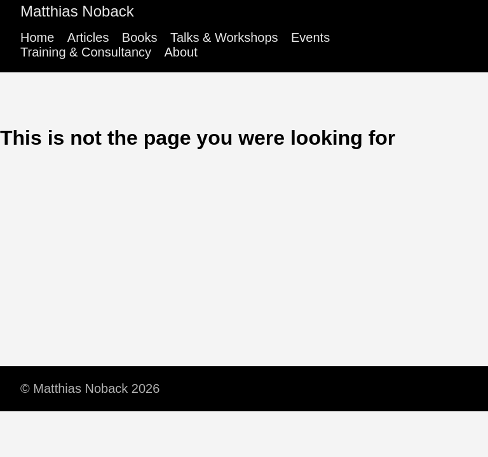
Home (37, 37)
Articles (88, 37)
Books (140, 37)
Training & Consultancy (85, 52)
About (180, 52)
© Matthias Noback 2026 (89, 388)
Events (310, 37)
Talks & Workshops (224, 37)
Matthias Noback (77, 11)
